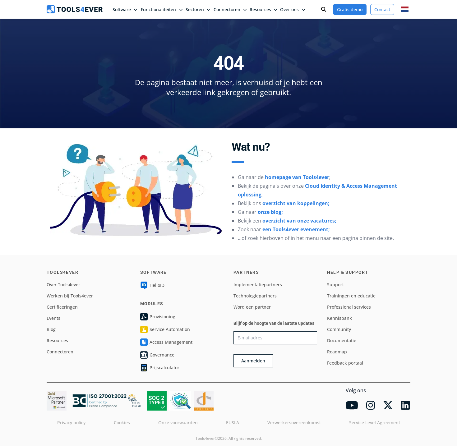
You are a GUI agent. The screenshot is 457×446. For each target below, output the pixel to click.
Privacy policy (71, 422)
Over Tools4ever (63, 284)
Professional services (349, 307)
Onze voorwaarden (178, 422)
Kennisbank (339, 318)
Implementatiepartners (257, 284)
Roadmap (337, 352)
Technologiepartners (255, 296)
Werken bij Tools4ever (70, 296)
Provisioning (157, 316)
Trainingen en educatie (351, 296)
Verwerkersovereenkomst (294, 422)
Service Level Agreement (374, 422)
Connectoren (60, 352)
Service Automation (165, 329)
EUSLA (232, 422)
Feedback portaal (345, 363)
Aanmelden (253, 361)
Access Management (166, 342)
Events (53, 318)
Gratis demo (349, 9)
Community (339, 329)
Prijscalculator (159, 367)
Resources (57, 340)
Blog (51, 329)
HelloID (152, 285)
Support (335, 284)
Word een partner (252, 307)
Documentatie (341, 340)
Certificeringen (62, 307)
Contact (382, 9)
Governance (157, 355)
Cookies (122, 422)
